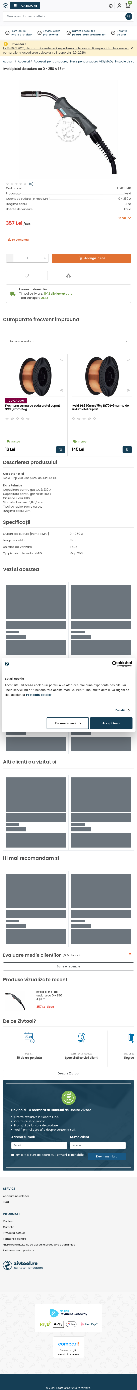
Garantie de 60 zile (83, 31)
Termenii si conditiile (69, 1155)
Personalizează (68, 723)
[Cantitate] (27, 258)
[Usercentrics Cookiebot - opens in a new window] (114, 664)
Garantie (122, 31)
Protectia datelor (14, 1233)
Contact (8, 1221)
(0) (31, 184)
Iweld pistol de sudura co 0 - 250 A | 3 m (49, 995)
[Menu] (111, 6)
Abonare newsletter (16, 1196)
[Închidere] (132, 48)
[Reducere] (9, 258)
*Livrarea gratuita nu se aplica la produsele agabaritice (39, 1245)
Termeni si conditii (14, 1239)
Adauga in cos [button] (60, 449)
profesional (50, 34)
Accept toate (111, 723)
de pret (121, 34)
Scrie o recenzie (68, 966)
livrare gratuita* (21, 34)
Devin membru (106, 1156)
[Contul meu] (119, 6)
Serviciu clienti (51, 31)
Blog (6, 1202)
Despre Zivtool (68, 1073)
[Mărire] (45, 258)
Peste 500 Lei (18, 31)
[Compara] (68, 275)
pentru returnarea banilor (89, 34)
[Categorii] (25, 5)
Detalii (120, 710)
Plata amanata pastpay (18, 1250)
